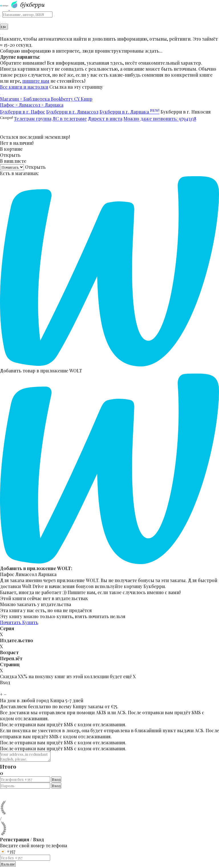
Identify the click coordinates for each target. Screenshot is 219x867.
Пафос (7, 574)
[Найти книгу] (0, 22)
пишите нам (35, 81)
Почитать (11, 622)
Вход (56, 779)
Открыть (10, 155)
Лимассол (26, 574)
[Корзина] (2, 22)
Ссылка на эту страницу (76, 87)
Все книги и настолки (24, 87)
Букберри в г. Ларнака (129, 112)
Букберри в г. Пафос (22, 112)
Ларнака (47, 574)
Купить (30, 622)
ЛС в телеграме (69, 119)
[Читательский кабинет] (5, 22)
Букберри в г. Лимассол (72, 112)
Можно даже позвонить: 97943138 (159, 119)
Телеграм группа (32, 119)
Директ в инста (105, 119)
